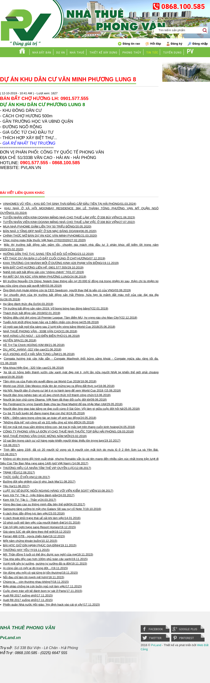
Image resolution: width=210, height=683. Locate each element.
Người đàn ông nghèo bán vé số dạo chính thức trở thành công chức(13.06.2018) (57, 395)
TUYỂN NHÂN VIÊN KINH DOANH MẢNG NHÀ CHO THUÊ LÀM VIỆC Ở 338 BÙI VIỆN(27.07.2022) (69, 222)
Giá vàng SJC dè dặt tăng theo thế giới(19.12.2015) (37, 531)
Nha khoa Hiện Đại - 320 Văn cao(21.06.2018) (33, 367)
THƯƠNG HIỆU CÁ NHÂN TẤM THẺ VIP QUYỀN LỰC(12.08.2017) (47, 468)
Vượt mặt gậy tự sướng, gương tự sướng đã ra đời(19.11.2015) (45, 563)
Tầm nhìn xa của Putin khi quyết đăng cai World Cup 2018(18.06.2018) (49, 381)
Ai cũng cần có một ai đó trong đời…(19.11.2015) (35, 568)
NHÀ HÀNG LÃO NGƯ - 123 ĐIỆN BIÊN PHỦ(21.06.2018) (41, 336)
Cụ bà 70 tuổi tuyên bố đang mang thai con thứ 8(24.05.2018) (44, 413)
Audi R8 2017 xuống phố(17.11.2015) (28, 595)
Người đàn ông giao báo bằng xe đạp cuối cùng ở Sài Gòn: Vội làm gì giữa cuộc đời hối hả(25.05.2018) (71, 408)
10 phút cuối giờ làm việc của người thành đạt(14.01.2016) (41, 522)
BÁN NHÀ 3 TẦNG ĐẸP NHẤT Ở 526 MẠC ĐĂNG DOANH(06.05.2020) (49, 231)
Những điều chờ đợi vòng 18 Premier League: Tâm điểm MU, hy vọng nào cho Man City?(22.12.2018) (70, 317)
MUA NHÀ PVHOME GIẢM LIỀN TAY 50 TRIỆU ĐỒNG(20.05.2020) (47, 226)
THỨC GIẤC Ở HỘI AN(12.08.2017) (26, 477)
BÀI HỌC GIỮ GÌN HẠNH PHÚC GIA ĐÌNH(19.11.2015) (39, 545)
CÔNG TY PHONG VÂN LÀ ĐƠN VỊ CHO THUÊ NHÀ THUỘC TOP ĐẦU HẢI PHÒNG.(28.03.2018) (68, 431)
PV (190, 51)
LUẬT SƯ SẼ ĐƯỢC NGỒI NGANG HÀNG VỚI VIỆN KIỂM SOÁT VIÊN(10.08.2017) (58, 490)
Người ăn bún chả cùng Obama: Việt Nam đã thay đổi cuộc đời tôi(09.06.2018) (55, 399)
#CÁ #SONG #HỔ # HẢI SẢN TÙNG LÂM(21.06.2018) (39, 354)
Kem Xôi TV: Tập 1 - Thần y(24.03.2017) (29, 499)
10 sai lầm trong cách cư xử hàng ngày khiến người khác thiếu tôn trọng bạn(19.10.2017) (61, 440)
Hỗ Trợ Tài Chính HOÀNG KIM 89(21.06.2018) (34, 345)
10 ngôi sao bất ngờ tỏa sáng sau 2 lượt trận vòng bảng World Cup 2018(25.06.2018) (59, 326)
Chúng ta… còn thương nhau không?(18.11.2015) (36, 581)
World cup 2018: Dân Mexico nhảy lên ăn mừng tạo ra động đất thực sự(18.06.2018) (58, 386)
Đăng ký (174, 44)
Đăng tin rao (129, 44)
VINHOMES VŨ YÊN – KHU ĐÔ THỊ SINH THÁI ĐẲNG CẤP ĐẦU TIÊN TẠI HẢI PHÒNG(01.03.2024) (69, 203)
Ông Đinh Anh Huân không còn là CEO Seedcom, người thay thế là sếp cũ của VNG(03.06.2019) (67, 290)
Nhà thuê (77, 52)
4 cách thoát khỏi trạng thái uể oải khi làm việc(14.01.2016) (41, 518)
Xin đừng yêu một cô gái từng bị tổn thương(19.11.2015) (40, 572)
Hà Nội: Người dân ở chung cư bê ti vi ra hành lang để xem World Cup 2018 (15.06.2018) (62, 390)
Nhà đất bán (41, 52)
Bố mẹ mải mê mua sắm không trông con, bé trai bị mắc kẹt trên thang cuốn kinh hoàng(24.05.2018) (69, 427)
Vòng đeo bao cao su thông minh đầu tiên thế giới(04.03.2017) (44, 504)
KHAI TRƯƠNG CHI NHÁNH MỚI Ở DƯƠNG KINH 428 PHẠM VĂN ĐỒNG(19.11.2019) (61, 263)
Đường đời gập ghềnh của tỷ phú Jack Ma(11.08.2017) (39, 481)
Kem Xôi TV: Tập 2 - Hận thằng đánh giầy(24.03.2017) (38, 495)
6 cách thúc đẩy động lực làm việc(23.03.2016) (34, 513)
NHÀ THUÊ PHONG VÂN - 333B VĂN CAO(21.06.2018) (40, 331)
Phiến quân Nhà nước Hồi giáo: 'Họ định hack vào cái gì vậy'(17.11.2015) (51, 604)
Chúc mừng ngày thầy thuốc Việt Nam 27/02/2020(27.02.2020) (44, 240)
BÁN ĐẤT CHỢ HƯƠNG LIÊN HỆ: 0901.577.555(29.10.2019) (43, 267)
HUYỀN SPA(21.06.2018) (19, 340)
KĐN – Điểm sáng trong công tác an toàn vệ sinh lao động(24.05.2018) (49, 418)
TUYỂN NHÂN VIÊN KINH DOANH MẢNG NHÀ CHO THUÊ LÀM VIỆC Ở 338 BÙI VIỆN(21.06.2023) (69, 217)
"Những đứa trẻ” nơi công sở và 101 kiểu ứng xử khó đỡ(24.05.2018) (48, 422)
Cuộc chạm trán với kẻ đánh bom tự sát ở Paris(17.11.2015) (42, 591)
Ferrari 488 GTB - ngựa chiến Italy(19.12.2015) (34, 536)
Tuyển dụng (172, 52)
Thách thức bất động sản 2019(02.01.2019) (31, 313)
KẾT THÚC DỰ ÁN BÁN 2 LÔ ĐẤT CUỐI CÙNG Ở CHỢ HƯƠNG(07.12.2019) (54, 258)
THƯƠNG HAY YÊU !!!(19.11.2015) (26, 550)
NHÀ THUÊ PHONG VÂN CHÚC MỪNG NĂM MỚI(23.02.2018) (45, 436)
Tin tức (152, 52)
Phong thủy (131, 52)
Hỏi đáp (153, 44)
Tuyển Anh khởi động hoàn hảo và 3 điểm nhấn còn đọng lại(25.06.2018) (51, 322)
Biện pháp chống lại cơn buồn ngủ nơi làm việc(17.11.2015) (42, 586)
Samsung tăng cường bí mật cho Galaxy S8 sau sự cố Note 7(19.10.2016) (52, 509)
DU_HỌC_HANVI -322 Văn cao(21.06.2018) (32, 349)
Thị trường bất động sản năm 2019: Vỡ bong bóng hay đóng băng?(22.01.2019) (55, 308)
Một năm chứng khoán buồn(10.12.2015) (30, 540)
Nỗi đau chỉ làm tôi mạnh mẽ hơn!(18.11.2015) (33, 577)
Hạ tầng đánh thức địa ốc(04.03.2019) (28, 304)
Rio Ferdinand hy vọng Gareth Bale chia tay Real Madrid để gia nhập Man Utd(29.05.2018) (62, 404)
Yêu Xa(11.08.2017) (16, 486)
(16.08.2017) (11, 445)
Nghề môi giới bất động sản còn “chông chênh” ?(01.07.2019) (43, 272)
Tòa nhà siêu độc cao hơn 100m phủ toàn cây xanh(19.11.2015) (45, 559)
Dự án (60, 52)
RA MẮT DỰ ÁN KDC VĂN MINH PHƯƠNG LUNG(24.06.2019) (44, 276)
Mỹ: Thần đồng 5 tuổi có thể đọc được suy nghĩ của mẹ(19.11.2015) (48, 554)
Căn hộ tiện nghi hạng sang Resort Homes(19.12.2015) (39, 527)
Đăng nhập (198, 44)
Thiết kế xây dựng (103, 52)
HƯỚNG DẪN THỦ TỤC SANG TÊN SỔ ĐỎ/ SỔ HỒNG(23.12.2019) (48, 254)
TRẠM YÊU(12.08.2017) (19, 472)
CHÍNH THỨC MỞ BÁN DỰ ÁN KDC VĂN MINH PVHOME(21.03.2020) (50, 235)
